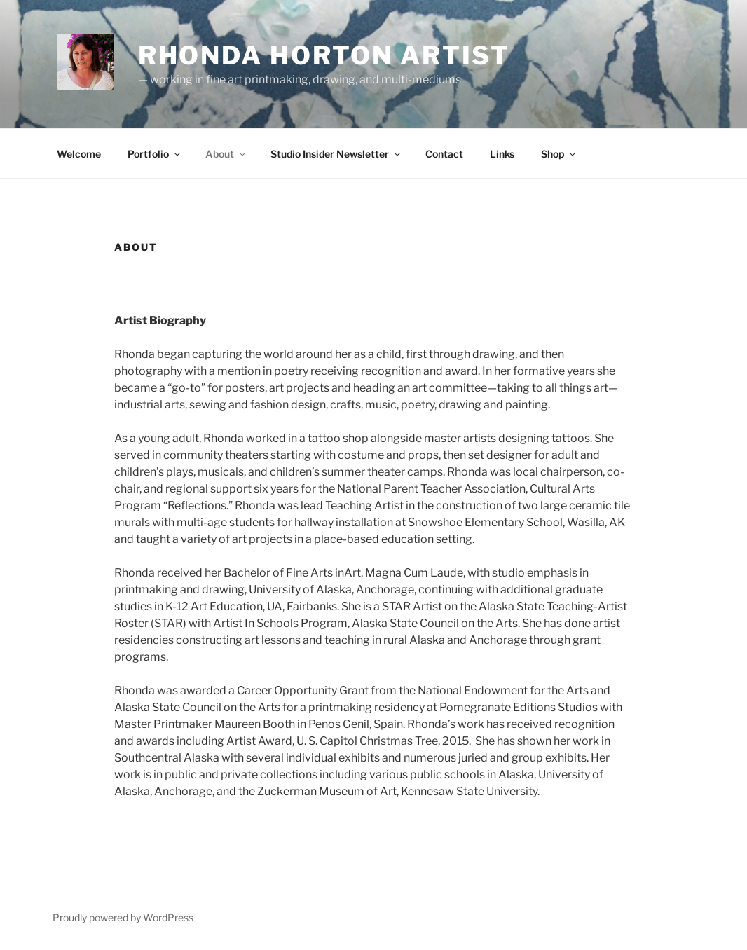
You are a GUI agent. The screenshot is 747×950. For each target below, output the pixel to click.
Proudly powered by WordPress (123, 917)
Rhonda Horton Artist (324, 55)
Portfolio (155, 154)
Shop (559, 154)
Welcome (79, 154)
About (226, 154)
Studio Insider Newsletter (336, 154)
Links (502, 154)
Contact (444, 154)
